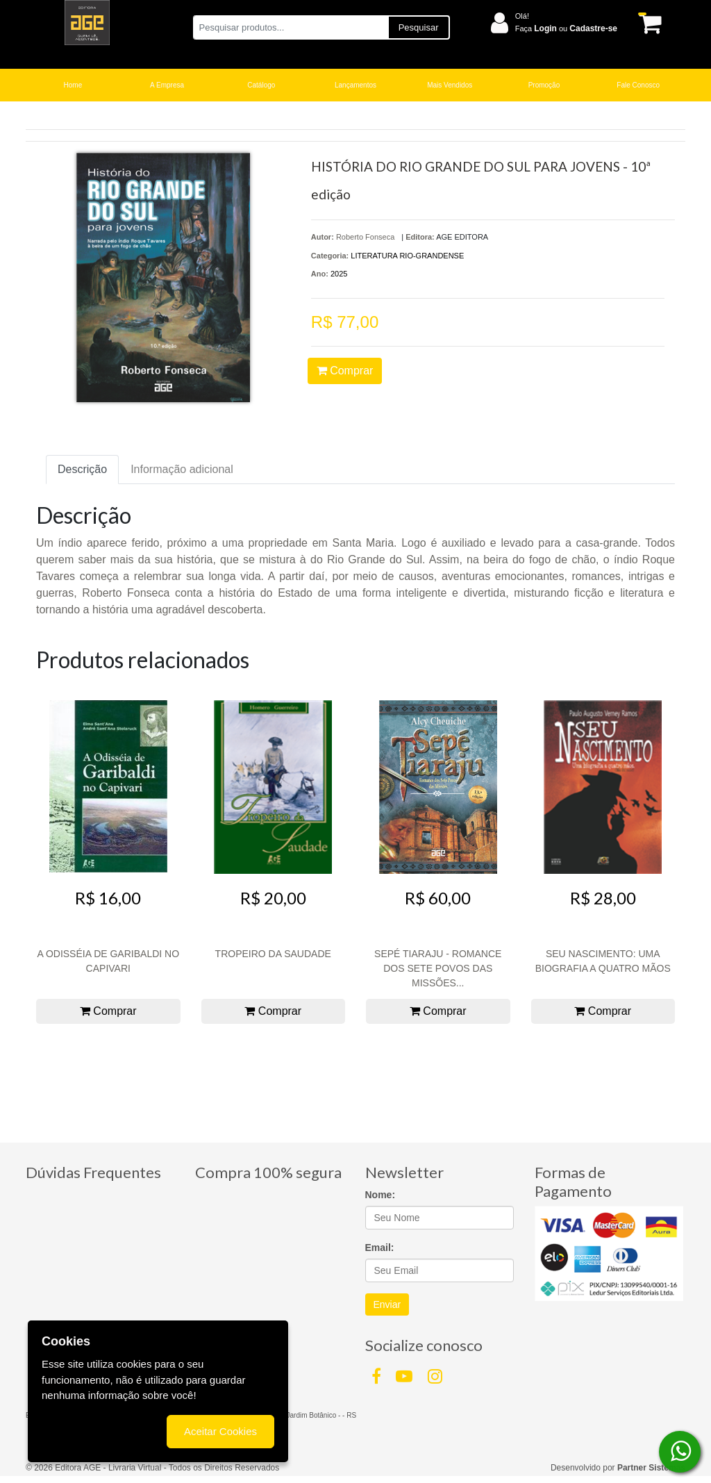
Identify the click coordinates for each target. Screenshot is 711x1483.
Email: (379, 1247)
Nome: (380, 1194)
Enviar (387, 1304)
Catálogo (261, 85)
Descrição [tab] (82, 469)
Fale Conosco (638, 85)
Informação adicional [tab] (182, 469)
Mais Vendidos (449, 85)
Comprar (345, 370)
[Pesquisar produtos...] (290, 27)
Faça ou (566, 28)
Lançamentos (355, 85)
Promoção (544, 85)
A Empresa (167, 85)
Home (73, 85)
